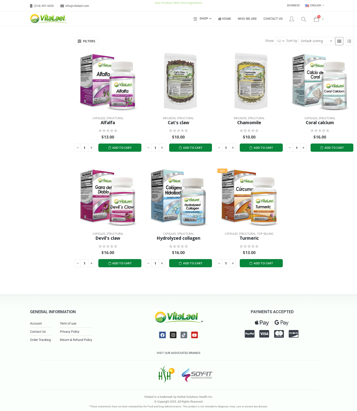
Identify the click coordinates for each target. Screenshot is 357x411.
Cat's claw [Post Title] (178, 122)
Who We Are (247, 18)
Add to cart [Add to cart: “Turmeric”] (261, 263)
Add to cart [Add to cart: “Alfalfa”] (120, 147)
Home (224, 18)
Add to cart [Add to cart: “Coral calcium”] (332, 147)
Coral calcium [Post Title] (320, 122)
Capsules (98, 118)
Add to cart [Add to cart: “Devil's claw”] (120, 263)
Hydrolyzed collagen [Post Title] (178, 238)
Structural (115, 118)
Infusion (169, 118)
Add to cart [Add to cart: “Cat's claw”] (190, 147)
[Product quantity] (84, 148)
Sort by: (292, 40)
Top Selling (265, 234)
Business (293, 5)
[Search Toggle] (304, 19)
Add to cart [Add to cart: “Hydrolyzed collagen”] (190, 263)
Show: (269, 40)
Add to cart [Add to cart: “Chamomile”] (261, 147)
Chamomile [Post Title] (249, 122)
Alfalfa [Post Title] (108, 122)
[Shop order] (317, 41)
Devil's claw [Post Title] (107, 238)
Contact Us (273, 18)
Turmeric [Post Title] (249, 238)
